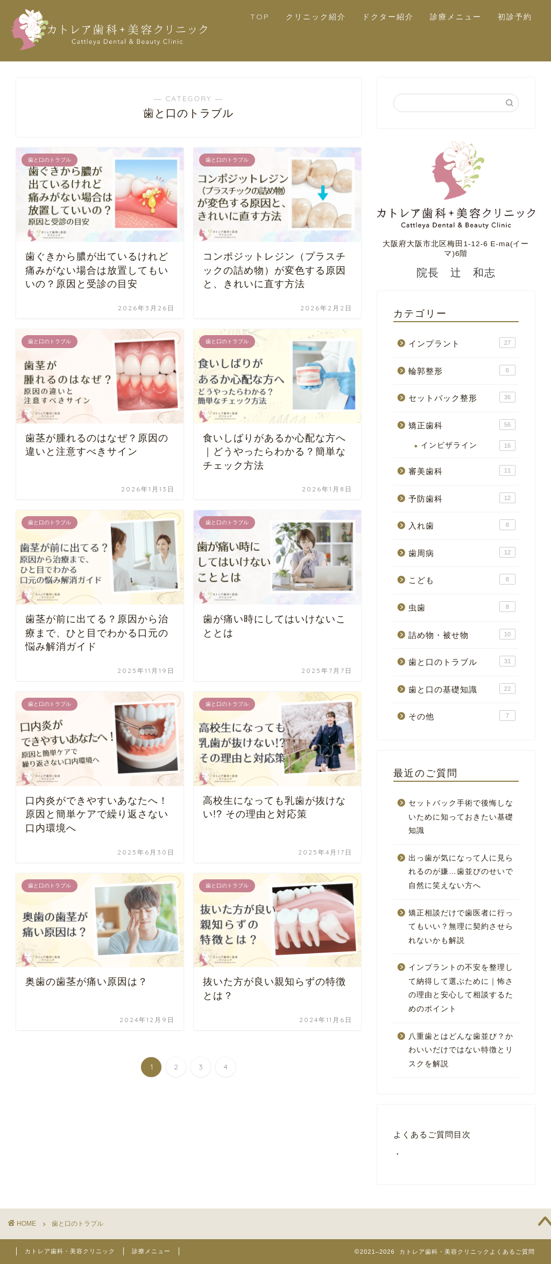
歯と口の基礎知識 (461, 688)
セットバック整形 (461, 397)
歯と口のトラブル (461, 661)
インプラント (461, 342)
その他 (461, 715)
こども (461, 579)
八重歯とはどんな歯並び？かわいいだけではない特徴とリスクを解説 (460, 1050)
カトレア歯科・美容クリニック (70, 1251)
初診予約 (515, 17)
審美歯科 (461, 470)
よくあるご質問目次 (432, 1134)
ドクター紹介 (388, 17)
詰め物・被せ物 (461, 634)
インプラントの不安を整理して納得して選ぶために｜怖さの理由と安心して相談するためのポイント (460, 988)
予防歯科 (461, 497)
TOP (260, 17)
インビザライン (468, 445)
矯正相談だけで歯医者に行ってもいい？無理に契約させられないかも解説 (460, 926)
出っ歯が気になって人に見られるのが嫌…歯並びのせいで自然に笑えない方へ (460, 872)
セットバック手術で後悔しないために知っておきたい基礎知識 (460, 817)
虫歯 (461, 606)
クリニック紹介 (316, 17)
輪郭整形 (461, 370)
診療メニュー (456, 17)
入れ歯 (461, 524)
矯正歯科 (461, 424)
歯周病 (461, 552)
